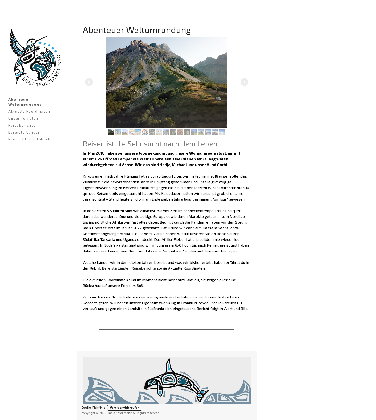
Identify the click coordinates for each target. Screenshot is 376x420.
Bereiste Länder (24, 132)
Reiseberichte (22, 125)
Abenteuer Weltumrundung (25, 101)
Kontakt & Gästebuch (29, 139)
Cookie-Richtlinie (93, 407)
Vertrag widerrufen (125, 407)
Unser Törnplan (23, 118)
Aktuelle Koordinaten (29, 111)
